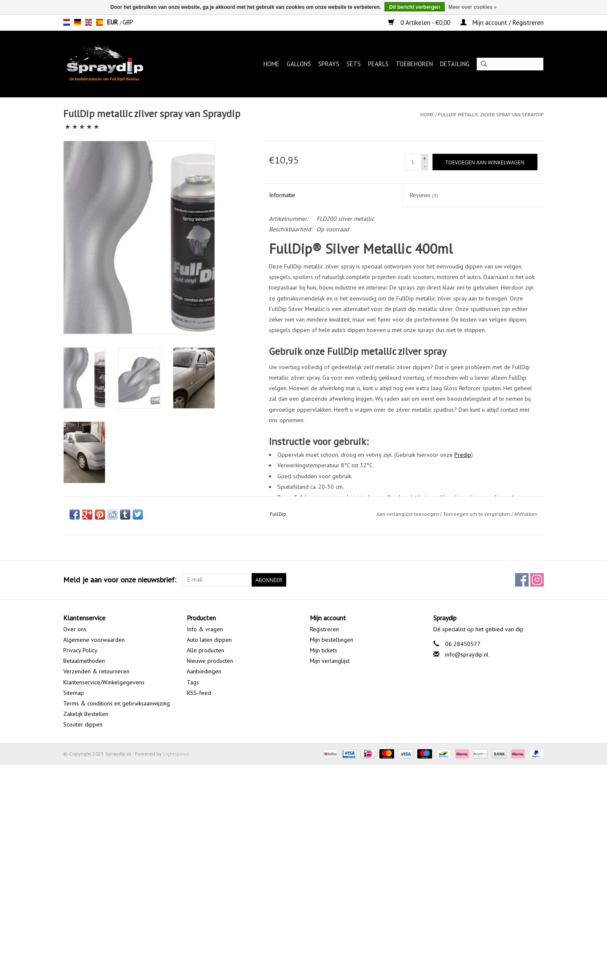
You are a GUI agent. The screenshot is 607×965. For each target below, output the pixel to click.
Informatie (282, 195)
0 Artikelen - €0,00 (420, 23)
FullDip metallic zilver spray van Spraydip (491, 114)
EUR (113, 22)
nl (66, 22)
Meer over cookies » (472, 7)
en (88, 22)
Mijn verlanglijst (329, 661)
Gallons (299, 64)
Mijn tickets (323, 650)
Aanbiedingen (204, 671)
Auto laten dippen (209, 639)
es (99, 22)
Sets (353, 64)
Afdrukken (525, 514)
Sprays (328, 64)
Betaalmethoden (84, 661)
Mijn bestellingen (331, 639)
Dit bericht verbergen (414, 7)
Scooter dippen (82, 724)
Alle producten (205, 650)
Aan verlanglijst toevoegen (407, 514)
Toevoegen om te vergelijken (477, 514)
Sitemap (73, 693)
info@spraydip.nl (467, 654)
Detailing (455, 64)
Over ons (74, 629)
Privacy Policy (80, 650)
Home (271, 64)
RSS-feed (199, 693)
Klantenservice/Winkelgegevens (104, 682)
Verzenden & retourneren (96, 671)
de (77, 22)
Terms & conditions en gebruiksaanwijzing (116, 703)
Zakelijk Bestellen (85, 714)
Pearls (378, 64)
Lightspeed (176, 754)
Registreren (324, 629)
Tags (193, 682)
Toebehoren (414, 64)
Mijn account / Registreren (502, 23)
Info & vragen (205, 629)
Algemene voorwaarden (94, 639)
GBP (128, 22)
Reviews (424, 195)
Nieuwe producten (210, 661)
